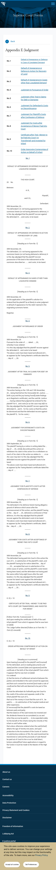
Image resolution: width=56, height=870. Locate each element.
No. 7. (27, 481)
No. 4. (27, 321)
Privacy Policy (41, 855)
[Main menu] (53, 3)
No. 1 (28, 158)
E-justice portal (9, 841)
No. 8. (27, 534)
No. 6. (27, 422)
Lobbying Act (8, 834)
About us (6, 772)
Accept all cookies (12, 865)
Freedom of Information (12, 826)
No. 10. (27, 638)
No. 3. (27, 273)
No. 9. (27, 595)
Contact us (7, 779)
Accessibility (7, 795)
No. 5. (27, 366)
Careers (5, 787)
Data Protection (9, 803)
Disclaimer (7, 817)
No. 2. (27, 228)
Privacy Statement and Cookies (15, 810)
